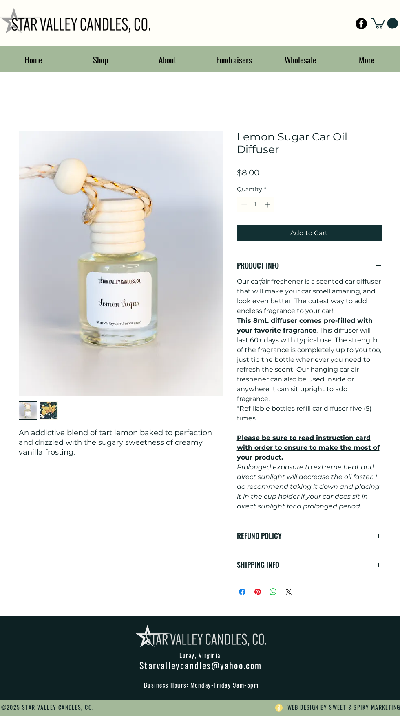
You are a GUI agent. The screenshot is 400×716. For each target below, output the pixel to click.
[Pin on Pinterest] (258, 592)
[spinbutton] (255, 204)
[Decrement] (243, 204)
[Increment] (268, 204)
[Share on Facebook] (242, 592)
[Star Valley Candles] (361, 23)
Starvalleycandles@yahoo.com (200, 665)
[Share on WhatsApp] (273, 592)
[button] (384, 23)
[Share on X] (289, 592)
